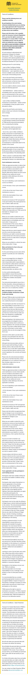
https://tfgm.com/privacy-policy (16, 665)
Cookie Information (14, 10)
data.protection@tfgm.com (15, 670)
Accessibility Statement (14, 8)
